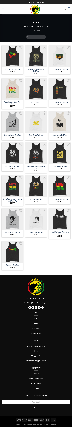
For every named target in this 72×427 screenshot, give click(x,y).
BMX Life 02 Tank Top (12, 166)
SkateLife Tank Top (12, 265)
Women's (36, 323)
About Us (36, 374)
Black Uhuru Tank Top (36, 135)
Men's (36, 318)
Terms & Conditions (36, 378)
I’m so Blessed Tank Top (12, 69)
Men (39, 27)
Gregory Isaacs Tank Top (12, 135)
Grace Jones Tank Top (59, 135)
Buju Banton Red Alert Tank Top (36, 167)
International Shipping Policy (36, 361)
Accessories (36, 328)
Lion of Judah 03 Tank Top (59, 69)
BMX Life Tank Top (36, 199)
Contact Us (36, 388)
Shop (33, 27)
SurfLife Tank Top (36, 102)
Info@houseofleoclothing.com (38, 303)
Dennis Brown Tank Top (60, 166)
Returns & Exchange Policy (36, 346)
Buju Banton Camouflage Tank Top (36, 70)
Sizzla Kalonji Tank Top (12, 232)
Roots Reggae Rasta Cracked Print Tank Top (12, 200)
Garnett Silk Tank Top (36, 232)
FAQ (36, 351)
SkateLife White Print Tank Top (60, 233)
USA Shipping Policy (36, 356)
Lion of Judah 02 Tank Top (59, 102)
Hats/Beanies (36, 333)
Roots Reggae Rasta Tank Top (12, 103)
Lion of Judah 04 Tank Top (59, 199)
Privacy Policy (36, 383)
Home (25, 27)
